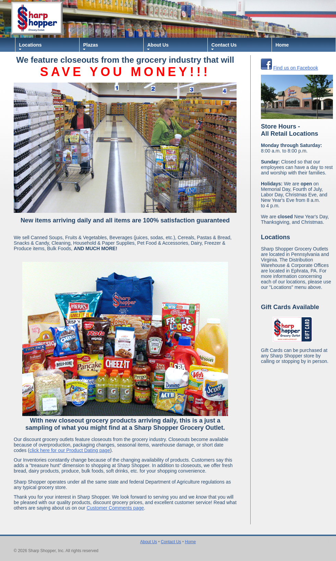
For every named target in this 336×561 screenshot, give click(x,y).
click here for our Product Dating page (69, 450)
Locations (30, 45)
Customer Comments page (115, 508)
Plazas (90, 45)
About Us (158, 45)
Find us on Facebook (295, 68)
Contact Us (224, 45)
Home (282, 45)
